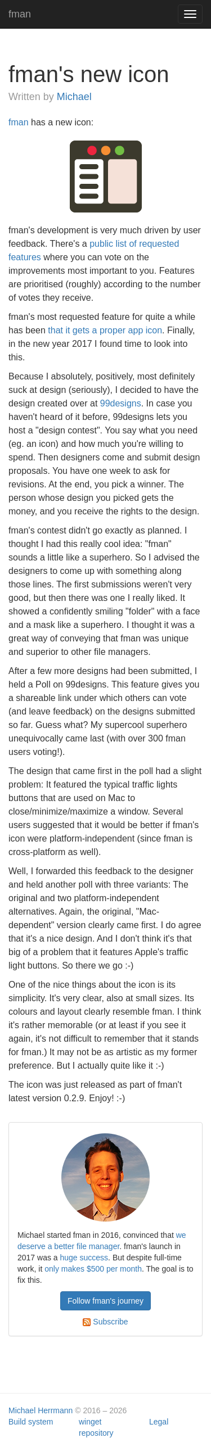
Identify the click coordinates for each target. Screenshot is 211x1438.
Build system (30, 1421)
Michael (74, 96)
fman (19, 14)
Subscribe (105, 1321)
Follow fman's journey (105, 1300)
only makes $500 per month (93, 1268)
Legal (158, 1421)
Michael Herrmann (40, 1410)
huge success (84, 1257)
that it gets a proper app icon (105, 330)
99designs (120, 403)
